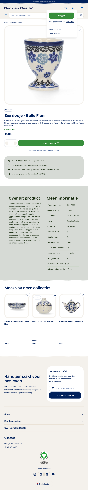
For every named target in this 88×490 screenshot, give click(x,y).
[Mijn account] (74, 8)
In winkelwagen (51, 143)
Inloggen (61, 15)
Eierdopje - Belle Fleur (16, 22)
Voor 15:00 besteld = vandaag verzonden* (44, 1)
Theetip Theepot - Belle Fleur (71, 321)
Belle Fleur (8, 110)
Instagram (34, 474)
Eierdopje (30, 219)
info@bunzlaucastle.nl (13, 443)
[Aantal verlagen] (6, 143)
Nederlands (44, 484)
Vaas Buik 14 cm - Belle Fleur (43, 321)
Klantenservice (55, 29)
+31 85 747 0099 (10, 447)
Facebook (41, 474)
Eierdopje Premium (25, 225)
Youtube (53, 474)
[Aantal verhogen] (15, 143)
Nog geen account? (61, 21)
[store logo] (18, 8)
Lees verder (8, 125)
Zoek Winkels (54, 33)
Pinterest (47, 474)
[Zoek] (81, 15)
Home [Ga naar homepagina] (6, 22)
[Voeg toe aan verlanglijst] (79, 29)
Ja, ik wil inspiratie (65, 395)
